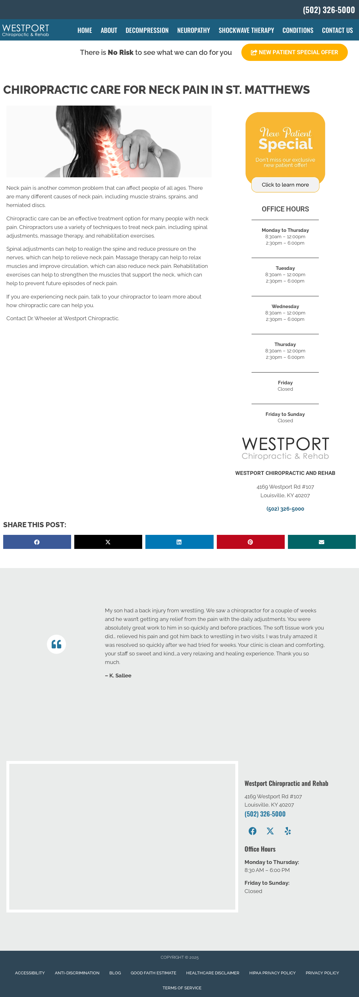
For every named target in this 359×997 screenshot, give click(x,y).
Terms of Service (182, 988)
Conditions (297, 30)
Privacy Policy (322, 973)
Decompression (147, 30)
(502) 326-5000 (285, 509)
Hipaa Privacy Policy (272, 973)
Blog (115, 973)
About (109, 30)
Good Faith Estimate (153, 973)
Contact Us (337, 30)
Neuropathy (193, 30)
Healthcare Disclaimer (212, 973)
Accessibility (30, 973)
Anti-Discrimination (77, 973)
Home (84, 30)
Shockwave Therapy (246, 30)
